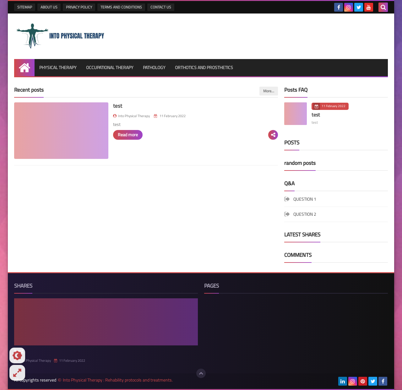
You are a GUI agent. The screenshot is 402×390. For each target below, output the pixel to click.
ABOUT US (49, 7)
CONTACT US (160, 7)
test (117, 106)
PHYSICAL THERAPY (58, 67)
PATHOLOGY (154, 67)
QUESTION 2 (304, 214)
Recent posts (29, 90)
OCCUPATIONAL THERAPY (109, 67)
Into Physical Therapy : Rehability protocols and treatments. (118, 380)
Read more (128, 135)
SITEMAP (24, 7)
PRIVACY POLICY (79, 7)
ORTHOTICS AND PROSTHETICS (204, 67)
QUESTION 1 (304, 199)
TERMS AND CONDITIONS (121, 7)
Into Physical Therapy (32, 360)
